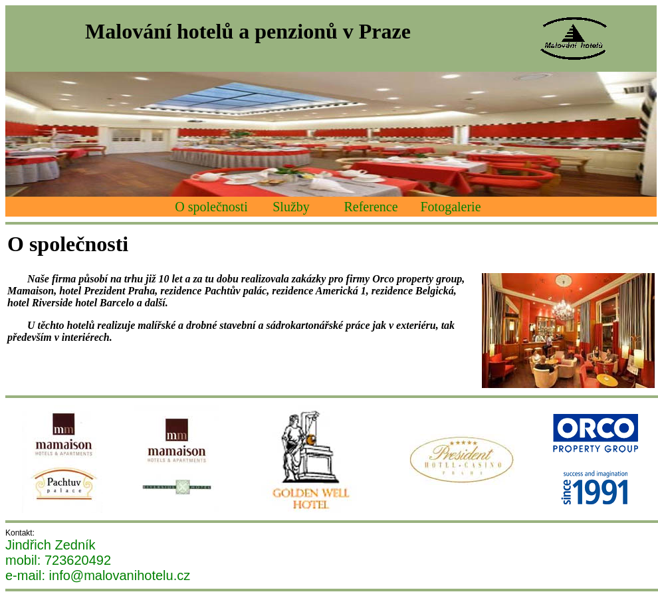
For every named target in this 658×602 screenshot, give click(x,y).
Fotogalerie (450, 206)
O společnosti (211, 206)
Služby (291, 206)
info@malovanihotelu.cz (120, 575)
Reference (370, 206)
